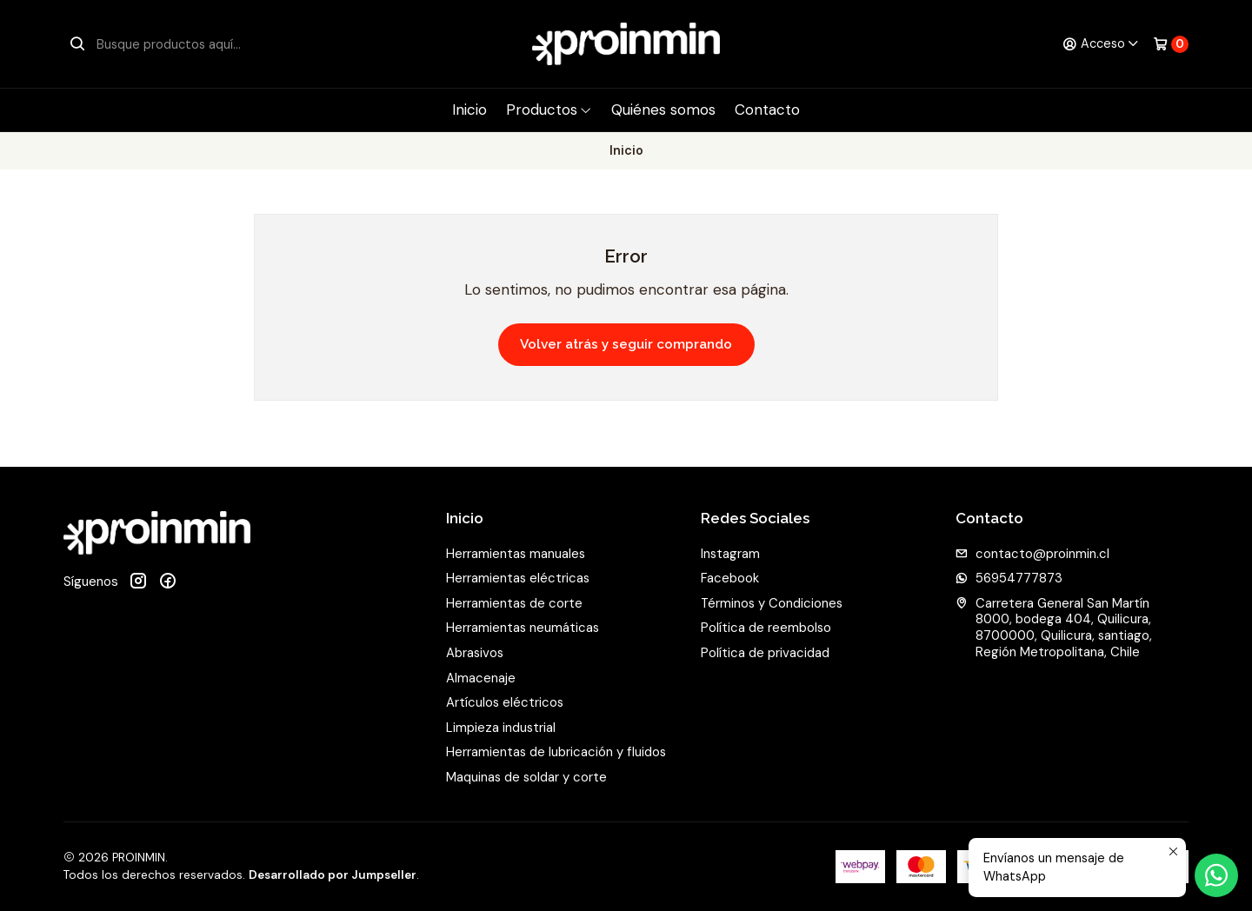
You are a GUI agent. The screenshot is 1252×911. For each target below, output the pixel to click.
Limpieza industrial (501, 727)
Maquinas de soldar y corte (526, 777)
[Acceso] (1100, 44)
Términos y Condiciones (771, 603)
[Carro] (1171, 44)
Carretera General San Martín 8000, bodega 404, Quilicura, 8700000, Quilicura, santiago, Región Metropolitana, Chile (1054, 628)
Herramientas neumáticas (522, 627)
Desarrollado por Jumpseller (332, 875)
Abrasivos (474, 653)
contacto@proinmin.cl (1032, 553)
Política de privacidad (765, 653)
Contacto (767, 109)
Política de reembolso (766, 627)
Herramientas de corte (514, 603)
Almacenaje (481, 678)
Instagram (730, 553)
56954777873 (1009, 578)
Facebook (730, 578)
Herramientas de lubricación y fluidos (556, 752)
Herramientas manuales (515, 553)
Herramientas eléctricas (517, 578)
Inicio (469, 109)
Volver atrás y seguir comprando (626, 344)
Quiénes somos (663, 109)
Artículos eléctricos (504, 702)
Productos (549, 109)
